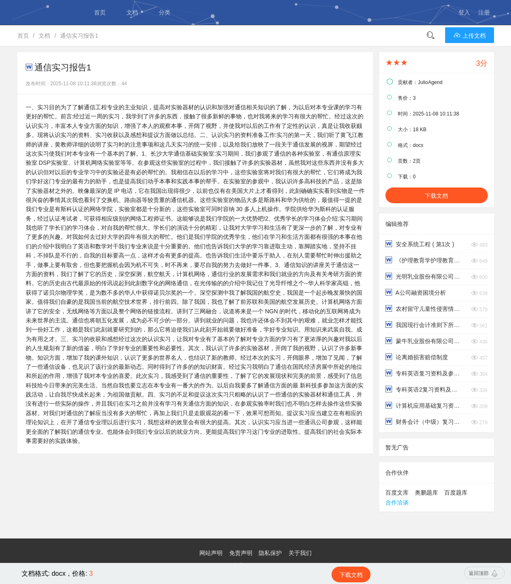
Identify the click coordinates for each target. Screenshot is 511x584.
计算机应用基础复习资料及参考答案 (423, 405)
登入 (464, 12)
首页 (100, 12)
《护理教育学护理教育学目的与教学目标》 (423, 260)
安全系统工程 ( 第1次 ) (419, 244)
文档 (132, 12)
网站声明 (211, 553)
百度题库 (455, 492)
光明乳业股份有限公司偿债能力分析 (423, 276)
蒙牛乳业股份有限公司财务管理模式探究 (423, 340)
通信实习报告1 (79, 35)
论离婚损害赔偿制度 (416, 356)
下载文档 (436, 195)
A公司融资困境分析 (415, 292)
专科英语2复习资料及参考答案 (423, 389)
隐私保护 (270, 553)
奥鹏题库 (426, 492)
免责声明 (240, 553)
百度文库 (397, 492)
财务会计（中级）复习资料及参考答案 (423, 421)
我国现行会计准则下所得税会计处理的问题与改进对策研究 (423, 324)
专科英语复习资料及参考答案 (423, 373)
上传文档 (469, 35)
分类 (164, 12)
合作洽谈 (397, 502)
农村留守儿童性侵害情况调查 (423, 308)
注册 (484, 12)
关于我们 (300, 553)
